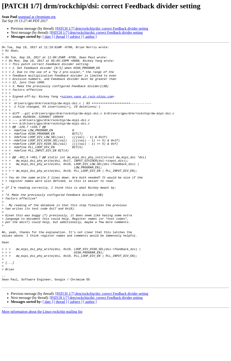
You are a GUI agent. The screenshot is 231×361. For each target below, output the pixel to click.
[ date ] (48, 36)
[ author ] (90, 36)
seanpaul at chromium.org (36, 17)
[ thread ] (60, 36)
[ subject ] (75, 36)
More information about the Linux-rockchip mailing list (42, 357)
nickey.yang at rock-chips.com (87, 105)
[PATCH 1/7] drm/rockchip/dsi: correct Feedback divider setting (101, 28)
